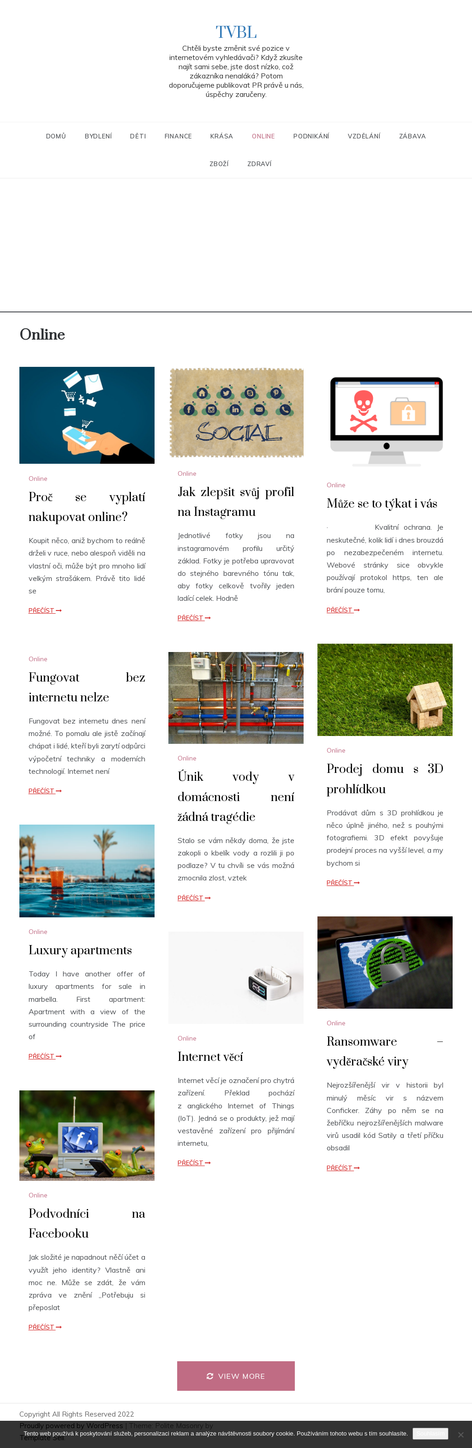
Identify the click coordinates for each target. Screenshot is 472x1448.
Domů (56, 136)
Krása (221, 136)
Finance (178, 136)
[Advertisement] (236, 247)
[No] (460, 1434)
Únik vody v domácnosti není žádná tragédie (236, 797)
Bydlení (98, 136)
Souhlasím (430, 1433)
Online (263, 136)
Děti (138, 136)
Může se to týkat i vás (382, 504)
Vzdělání (364, 136)
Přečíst (45, 610)
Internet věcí (211, 1057)
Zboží (219, 164)
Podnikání (311, 136)
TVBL (236, 33)
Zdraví (259, 164)
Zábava (412, 136)
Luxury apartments (80, 950)
